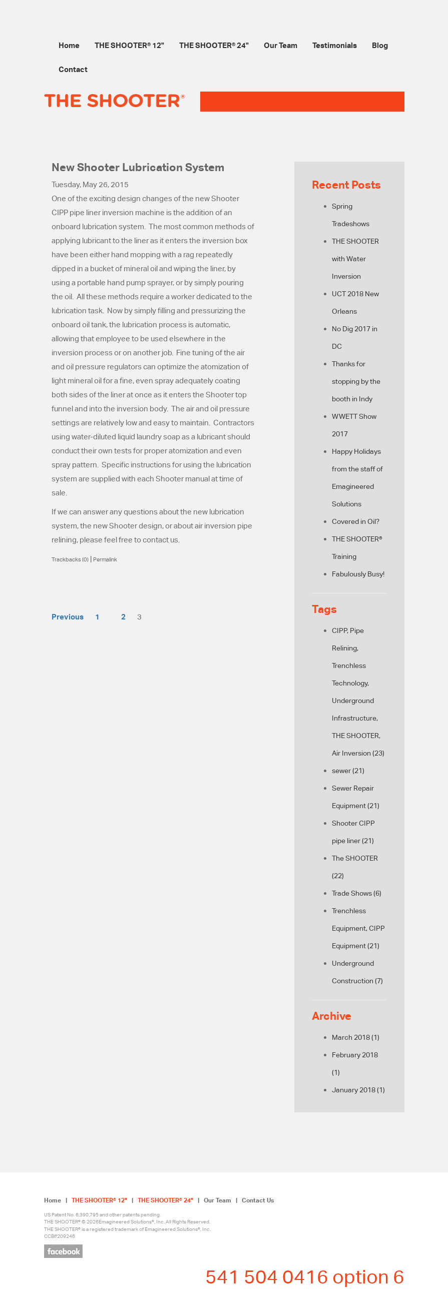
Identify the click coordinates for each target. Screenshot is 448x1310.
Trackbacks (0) (70, 559)
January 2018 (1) (358, 1090)
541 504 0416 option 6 (304, 1276)
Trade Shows (356, 893)
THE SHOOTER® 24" (214, 45)
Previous (68, 616)
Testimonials (334, 45)
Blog (380, 45)
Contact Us (258, 1200)
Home (69, 45)
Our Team (280, 45)
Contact (73, 69)
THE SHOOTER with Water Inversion (355, 258)
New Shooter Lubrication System (138, 167)
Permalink (105, 559)
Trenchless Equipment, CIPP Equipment (358, 928)
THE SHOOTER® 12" (129, 45)
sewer (348, 771)
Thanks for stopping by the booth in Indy (356, 381)
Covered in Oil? (355, 521)
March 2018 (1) (355, 1037)
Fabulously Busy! (358, 574)
